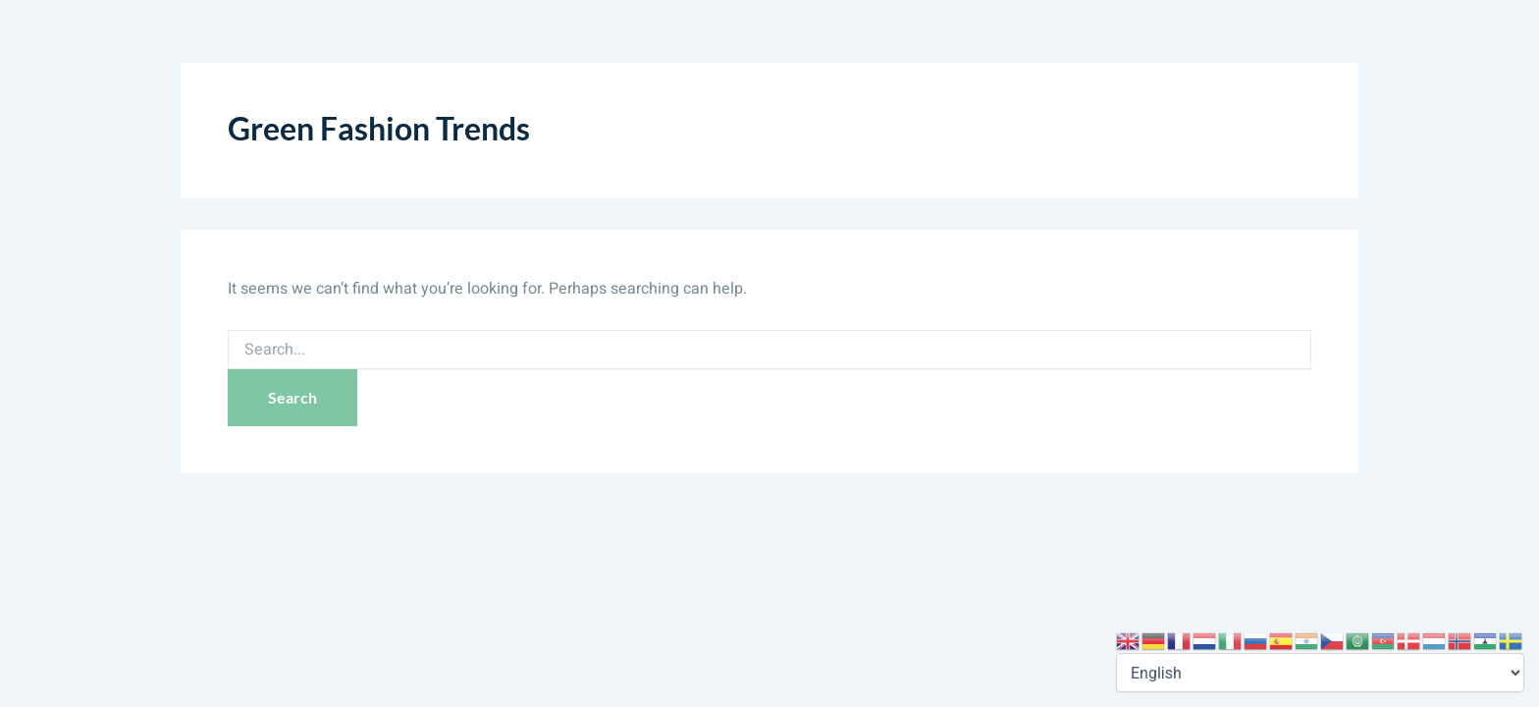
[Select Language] (1320, 672)
